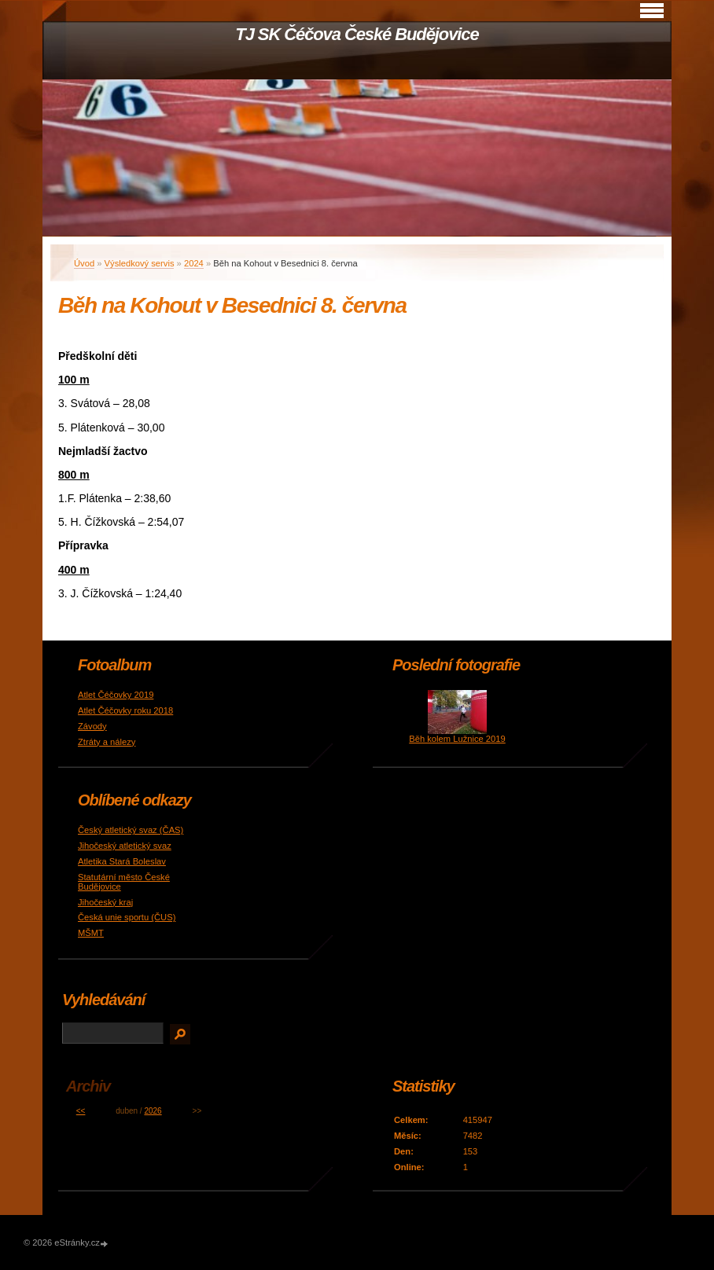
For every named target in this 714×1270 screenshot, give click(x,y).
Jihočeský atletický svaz (124, 845)
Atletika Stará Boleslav (122, 861)
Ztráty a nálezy (106, 742)
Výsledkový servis (140, 263)
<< (81, 1111)
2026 (152, 1111)
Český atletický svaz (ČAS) (130, 830)
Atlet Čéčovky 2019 (115, 694)
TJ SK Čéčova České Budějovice (356, 34)
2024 (194, 263)
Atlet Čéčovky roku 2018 (125, 710)
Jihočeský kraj (105, 902)
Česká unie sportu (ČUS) (126, 917)
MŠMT (91, 933)
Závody (92, 726)
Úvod (84, 263)
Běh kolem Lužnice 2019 (457, 738)
